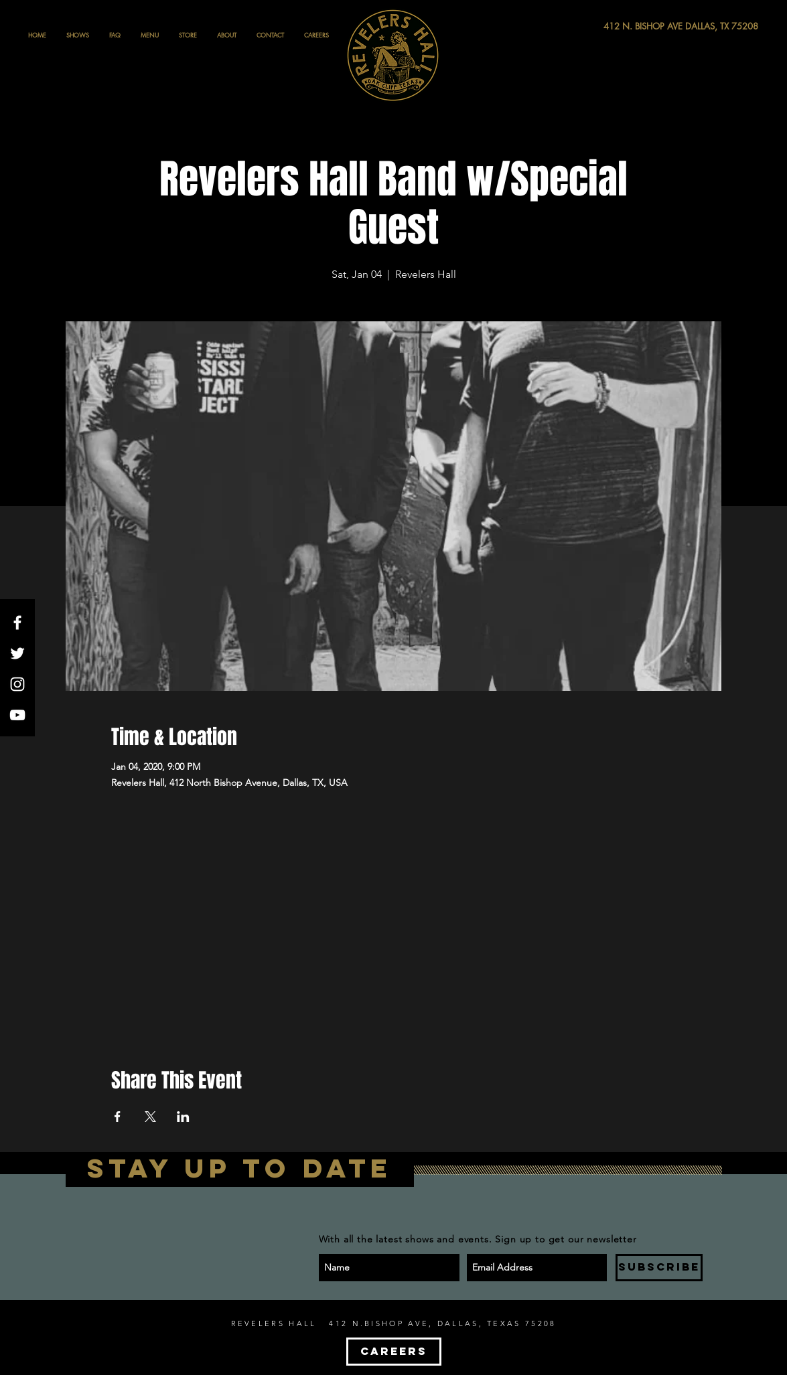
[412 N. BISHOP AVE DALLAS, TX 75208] (631, 26)
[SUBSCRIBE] (659, 1267)
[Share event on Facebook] (117, 1116)
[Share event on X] (150, 1116)
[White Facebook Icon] (17, 622)
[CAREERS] (393, 1352)
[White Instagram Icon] (17, 684)
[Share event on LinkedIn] (183, 1116)
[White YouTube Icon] (17, 715)
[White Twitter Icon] (17, 653)
